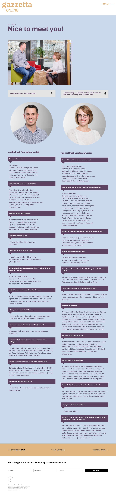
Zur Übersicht (58, 450)
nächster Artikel (100, 450)
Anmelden (96, 470)
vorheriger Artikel (16, 450)
